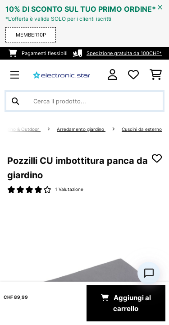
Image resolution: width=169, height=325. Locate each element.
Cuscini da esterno (142, 129)
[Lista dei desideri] (133, 75)
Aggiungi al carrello (126, 303)
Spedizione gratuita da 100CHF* (124, 53)
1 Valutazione (69, 189)
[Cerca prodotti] (84, 101)
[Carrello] (156, 75)
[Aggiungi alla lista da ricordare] (157, 158)
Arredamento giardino (81, 129)
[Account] (112, 74)
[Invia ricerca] (15, 101)
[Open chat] (148, 273)
